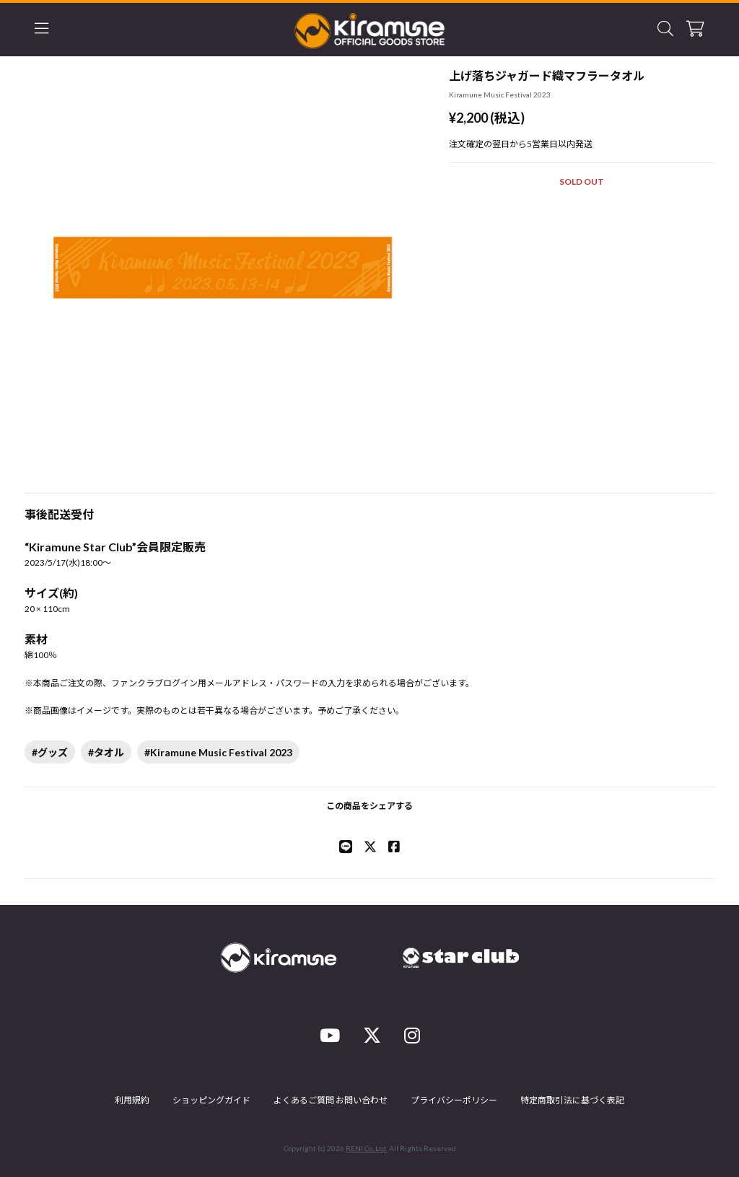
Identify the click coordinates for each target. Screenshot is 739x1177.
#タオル (106, 752)
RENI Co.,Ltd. (367, 1148)
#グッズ (50, 752)
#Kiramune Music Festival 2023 (218, 752)
